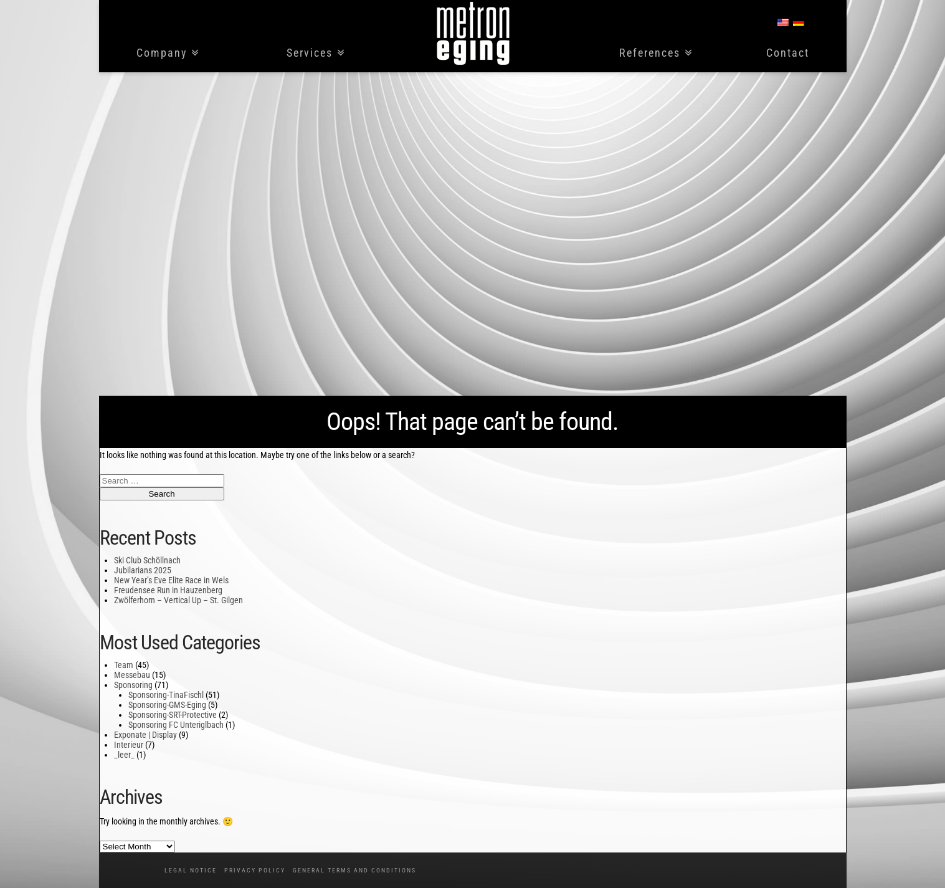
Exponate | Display (145, 735)
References (649, 53)
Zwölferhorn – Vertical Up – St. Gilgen (178, 600)
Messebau (132, 675)
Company (162, 53)
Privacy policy (254, 870)
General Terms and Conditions (354, 870)
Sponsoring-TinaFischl (166, 695)
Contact (787, 53)
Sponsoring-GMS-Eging (167, 705)
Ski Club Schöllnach (147, 560)
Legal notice (190, 870)
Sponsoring (133, 685)
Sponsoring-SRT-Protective (172, 715)
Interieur (128, 745)
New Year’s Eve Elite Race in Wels (171, 580)
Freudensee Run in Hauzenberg (168, 590)
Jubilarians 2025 (142, 570)
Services (310, 53)
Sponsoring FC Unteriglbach (176, 725)
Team (123, 665)
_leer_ (124, 755)
